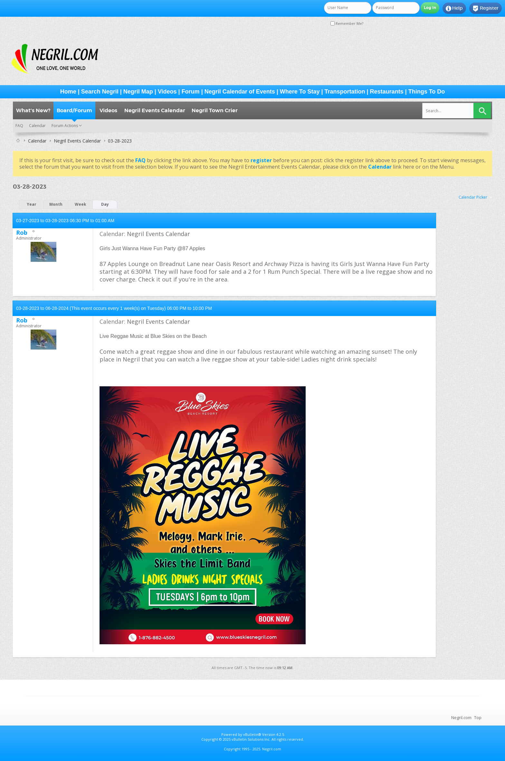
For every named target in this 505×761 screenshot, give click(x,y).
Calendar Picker (473, 197)
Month (55, 204)
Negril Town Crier (215, 110)
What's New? (33, 110)
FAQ (19, 125)
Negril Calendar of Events (240, 91)
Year (31, 204)
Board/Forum (74, 110)
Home (68, 91)
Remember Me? (346, 23)
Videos (167, 91)
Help (454, 8)
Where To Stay (300, 91)
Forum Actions (65, 125)
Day (105, 204)
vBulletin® (252, 734)
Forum (191, 91)
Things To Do (426, 91)
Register (485, 8)
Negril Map (138, 91)
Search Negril (100, 91)
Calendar (37, 125)
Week (80, 204)
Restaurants (387, 91)
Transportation (345, 91)
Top (477, 717)
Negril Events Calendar (154, 110)
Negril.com (461, 717)
